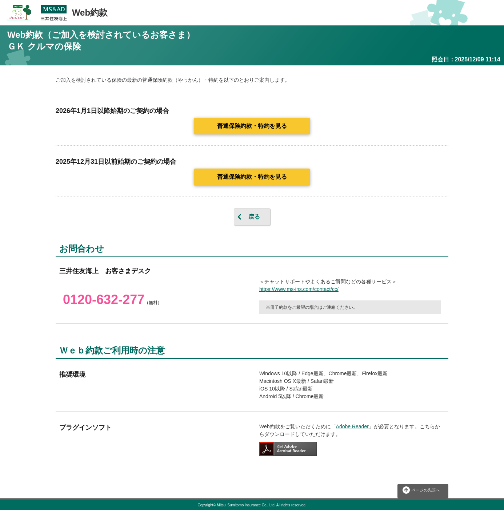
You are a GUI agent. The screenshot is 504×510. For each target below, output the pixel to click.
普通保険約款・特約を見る (252, 126)
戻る (254, 217)
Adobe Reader (352, 426)
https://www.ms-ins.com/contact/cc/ (299, 289)
